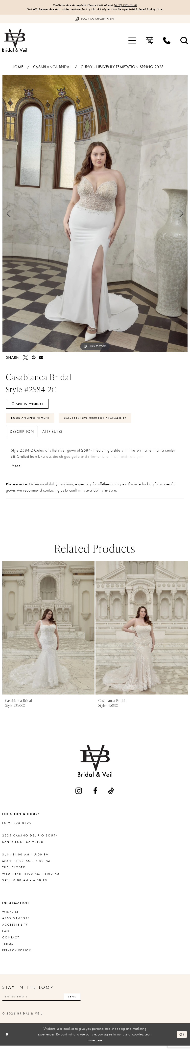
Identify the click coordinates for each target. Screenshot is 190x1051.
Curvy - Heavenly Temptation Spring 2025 (122, 67)
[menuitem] (132, 41)
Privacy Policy (16, 955)
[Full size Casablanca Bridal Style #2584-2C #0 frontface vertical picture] (95, 214)
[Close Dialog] (7, 1039)
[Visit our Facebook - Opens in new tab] (95, 795)
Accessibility (15, 929)
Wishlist (10, 916)
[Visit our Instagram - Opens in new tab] (79, 795)
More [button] (17, 469)
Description (22, 435)
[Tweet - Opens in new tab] (25, 358)
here (99, 1045)
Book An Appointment (32, 421)
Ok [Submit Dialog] (182, 1039)
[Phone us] (166, 41)
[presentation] (48, 632)
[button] (132, 41)
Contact (10, 942)
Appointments (16, 923)
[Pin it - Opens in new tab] (33, 358)
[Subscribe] (80, 1001)
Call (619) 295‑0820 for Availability (103, 421)
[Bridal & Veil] (14, 41)
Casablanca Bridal (52, 67)
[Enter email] (45, 1001)
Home (18, 67)
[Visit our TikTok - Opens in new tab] (111, 795)
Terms (8, 948)
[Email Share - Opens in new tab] (41, 358)
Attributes (52, 435)
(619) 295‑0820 (128, 5)
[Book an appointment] (95, 19)
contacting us (53, 494)
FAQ (6, 935)
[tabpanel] (95, 214)
